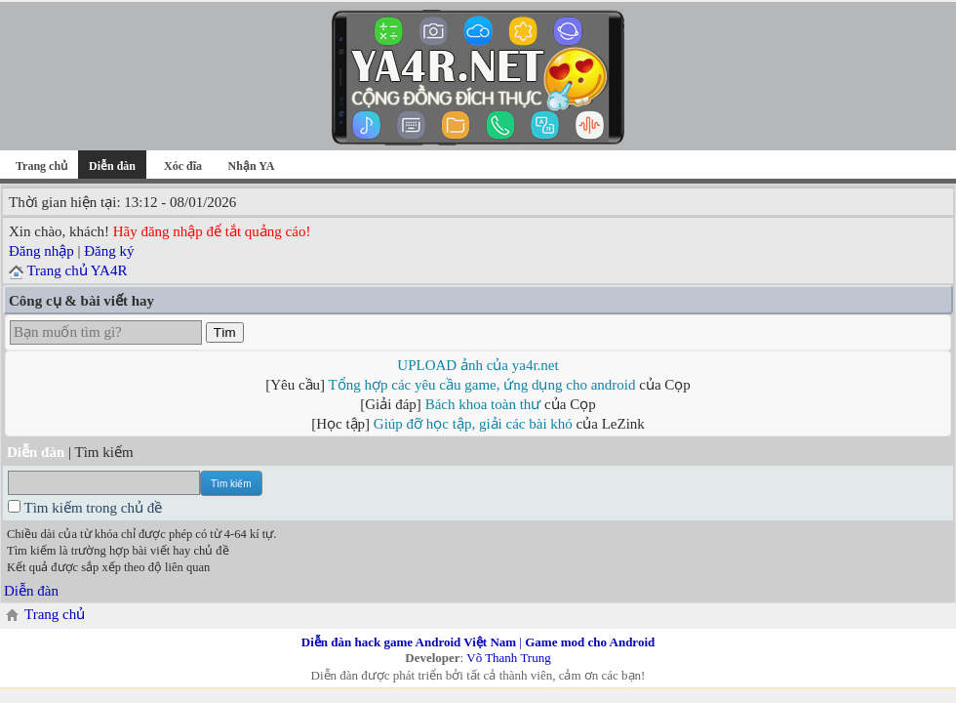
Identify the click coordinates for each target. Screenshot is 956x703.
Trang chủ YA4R (76, 270)
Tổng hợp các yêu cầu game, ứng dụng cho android (482, 385)
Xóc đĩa (183, 166)
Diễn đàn (31, 591)
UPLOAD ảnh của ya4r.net (477, 365)
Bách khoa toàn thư (483, 404)
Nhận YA (251, 166)
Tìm (225, 332)
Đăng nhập (41, 251)
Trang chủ (41, 166)
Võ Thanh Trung (508, 657)
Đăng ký (109, 251)
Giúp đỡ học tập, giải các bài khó (473, 424)
